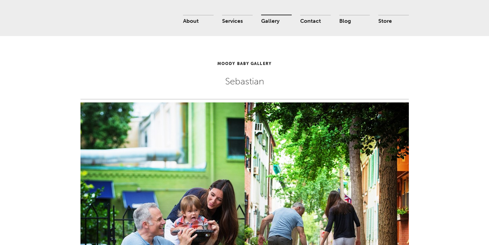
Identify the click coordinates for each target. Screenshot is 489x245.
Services (232, 21)
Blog (345, 21)
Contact (310, 21)
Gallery (270, 21)
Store (385, 21)
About (191, 21)
